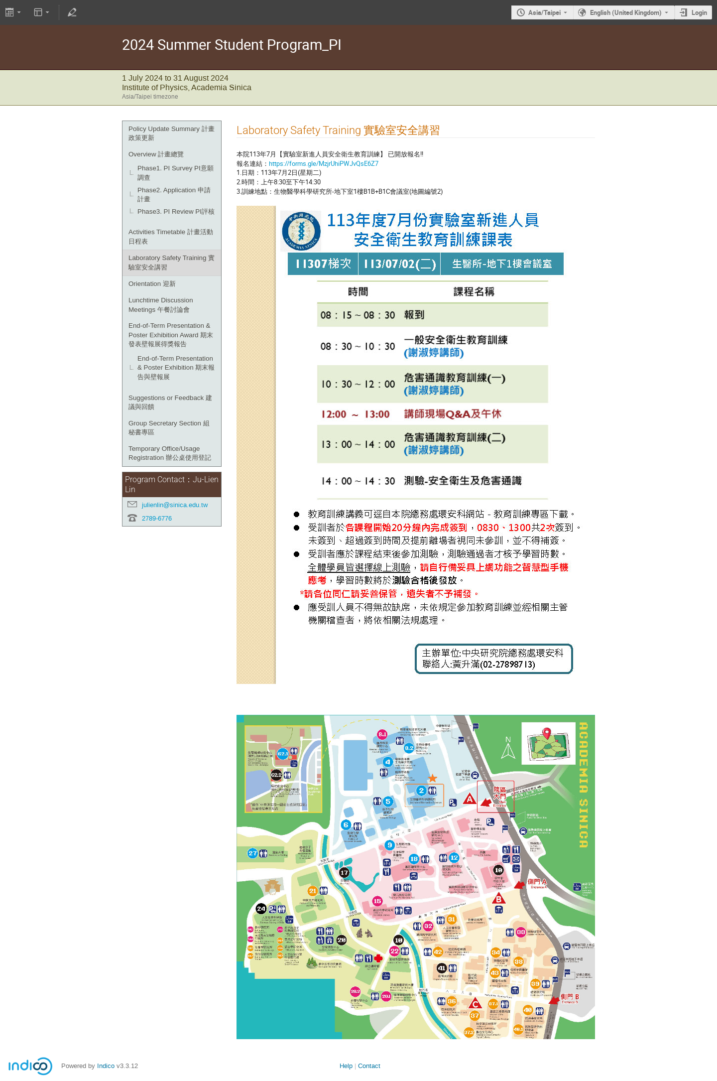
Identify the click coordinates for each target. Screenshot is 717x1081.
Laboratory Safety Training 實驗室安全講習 (171, 262)
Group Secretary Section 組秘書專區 (169, 427)
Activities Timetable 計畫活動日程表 (170, 236)
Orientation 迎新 (152, 283)
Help (346, 1066)
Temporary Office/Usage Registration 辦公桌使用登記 (169, 453)
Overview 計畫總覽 (156, 154)
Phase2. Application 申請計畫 (174, 194)
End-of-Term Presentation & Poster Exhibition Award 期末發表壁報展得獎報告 (170, 335)
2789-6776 (157, 518)
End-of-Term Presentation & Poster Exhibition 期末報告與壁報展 (176, 368)
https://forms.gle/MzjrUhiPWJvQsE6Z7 (323, 163)
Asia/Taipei (544, 12)
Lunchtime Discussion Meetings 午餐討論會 (160, 304)
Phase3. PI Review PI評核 (176, 211)
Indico (106, 1066)
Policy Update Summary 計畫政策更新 (171, 133)
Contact (369, 1066)
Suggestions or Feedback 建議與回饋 (170, 402)
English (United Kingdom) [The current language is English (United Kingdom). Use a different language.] (626, 12)
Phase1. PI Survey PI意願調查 (175, 172)
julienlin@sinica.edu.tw (175, 505)
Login (699, 12)
